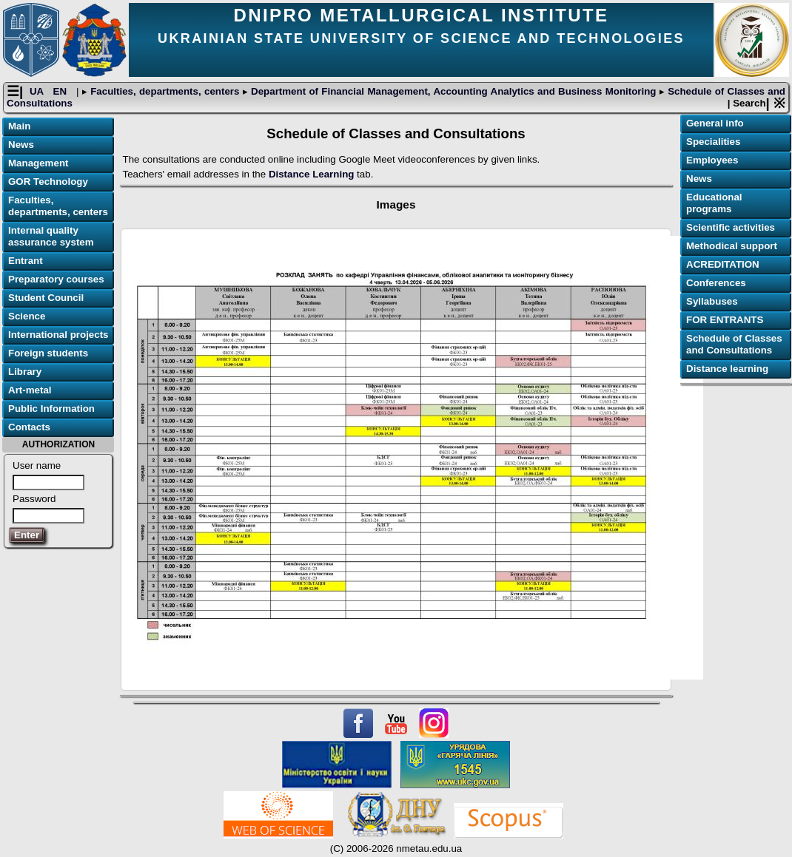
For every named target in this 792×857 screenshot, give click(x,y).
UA (38, 91)
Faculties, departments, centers (165, 91)
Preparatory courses (56, 279)
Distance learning (727, 368)
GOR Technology (48, 181)
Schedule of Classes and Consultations (734, 344)
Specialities (713, 141)
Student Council (46, 297)
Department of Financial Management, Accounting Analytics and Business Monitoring (454, 91)
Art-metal (30, 390)
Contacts (29, 427)
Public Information (51, 408)
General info (715, 123)
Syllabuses (712, 301)
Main (19, 126)
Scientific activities (730, 227)
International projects (58, 334)
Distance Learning (312, 174)
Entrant (25, 260)
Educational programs (714, 203)
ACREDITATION (722, 264)
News (21, 144)
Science (26, 316)
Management (38, 163)
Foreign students (48, 353)
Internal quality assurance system (51, 236)
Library (24, 371)
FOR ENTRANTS (724, 319)
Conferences (716, 282)
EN (61, 91)
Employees (712, 160)
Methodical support (731, 245)
